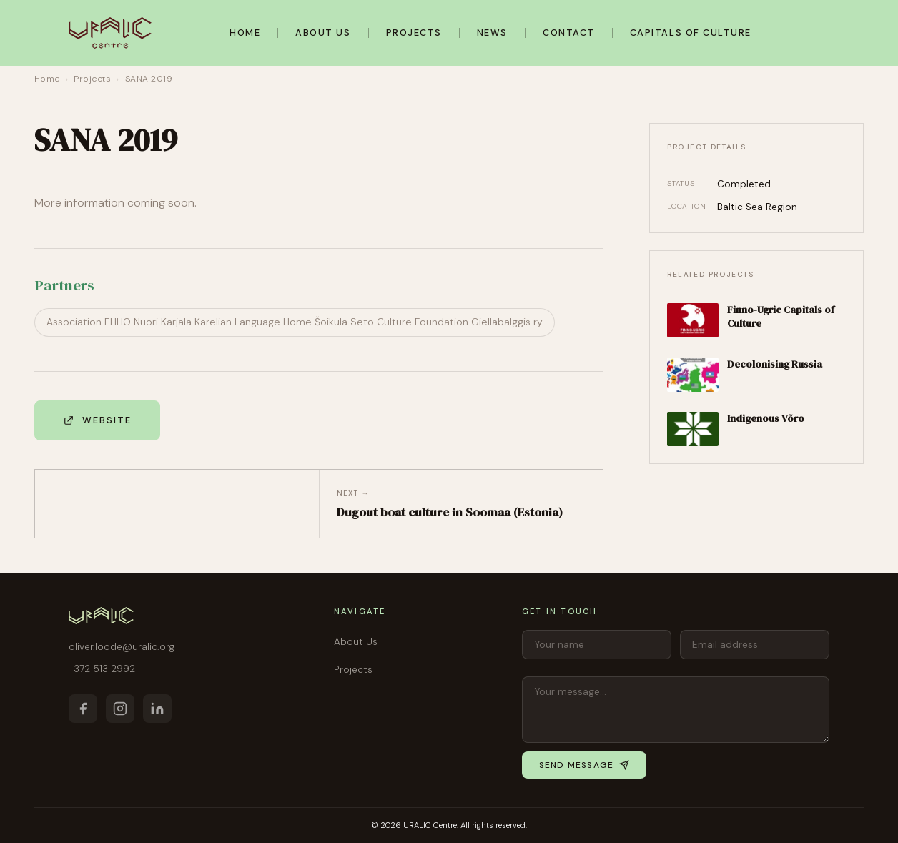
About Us (322, 32)
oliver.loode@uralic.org (121, 647)
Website (97, 420)
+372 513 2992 (102, 669)
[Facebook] (83, 708)
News (492, 32)
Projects (414, 32)
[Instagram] (120, 708)
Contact (569, 32)
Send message (584, 765)
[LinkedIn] (157, 708)
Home (245, 32)
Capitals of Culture (690, 32)
